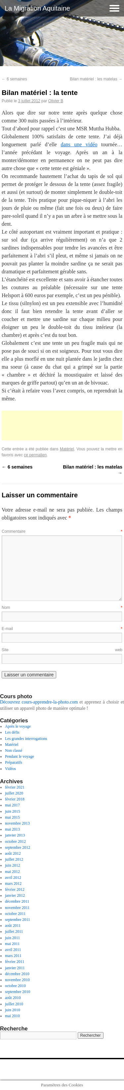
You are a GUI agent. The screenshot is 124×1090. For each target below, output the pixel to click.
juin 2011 (12, 937)
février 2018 (14, 799)
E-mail (62, 628)
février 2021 (14, 787)
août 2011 (13, 925)
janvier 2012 (15, 895)
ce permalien (35, 455)
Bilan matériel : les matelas (96, 79)
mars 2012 (13, 883)
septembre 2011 (17, 919)
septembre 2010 (17, 991)
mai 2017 (12, 805)
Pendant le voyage (19, 756)
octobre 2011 (15, 913)
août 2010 (13, 997)
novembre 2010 (17, 979)
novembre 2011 (17, 907)
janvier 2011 (15, 968)
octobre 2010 (15, 985)
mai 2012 (12, 871)
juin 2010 (12, 1010)
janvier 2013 (15, 835)
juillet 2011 (14, 931)
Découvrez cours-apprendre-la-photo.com (39, 702)
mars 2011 (13, 955)
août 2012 (13, 853)
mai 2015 (12, 817)
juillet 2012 (14, 859)
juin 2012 (12, 865)
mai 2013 (12, 829)
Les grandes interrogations (26, 738)
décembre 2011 (17, 901)
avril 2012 (13, 877)
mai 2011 (12, 943)
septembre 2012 (17, 847)
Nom (62, 607)
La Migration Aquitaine (37, 8)
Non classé (13, 750)
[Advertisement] (62, 425)
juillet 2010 (14, 1004)
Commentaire (62, 531)
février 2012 (14, 889)
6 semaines (14, 79)
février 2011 (14, 961)
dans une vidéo (79, 144)
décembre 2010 (17, 974)
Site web (62, 650)
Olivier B (55, 101)
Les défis (12, 732)
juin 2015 (12, 811)
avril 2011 (13, 949)
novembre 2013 (17, 823)
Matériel (67, 449)
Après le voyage (18, 726)
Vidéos (10, 768)
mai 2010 (12, 1016)
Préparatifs (13, 762)
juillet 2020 (14, 793)
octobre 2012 (15, 841)
